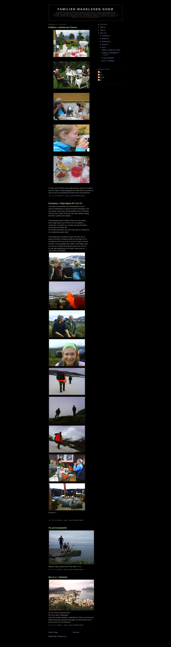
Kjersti (100, 75)
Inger (100, 72)
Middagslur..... (53, 512)
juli (103, 47)
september (105, 41)
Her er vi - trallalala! (57, 577)
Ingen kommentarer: (78, 195)
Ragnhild (101, 77)
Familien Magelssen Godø (86, 9)
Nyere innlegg (52, 632)
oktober (104, 38)
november (105, 35)
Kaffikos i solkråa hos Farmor (62, 27)
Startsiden (76, 632)
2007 (102, 33)
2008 (102, 30)
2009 (102, 27)
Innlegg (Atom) (61, 636)
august (104, 44)
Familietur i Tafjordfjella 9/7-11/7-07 (65, 203)
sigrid (100, 80)
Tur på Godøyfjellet (57, 528)
